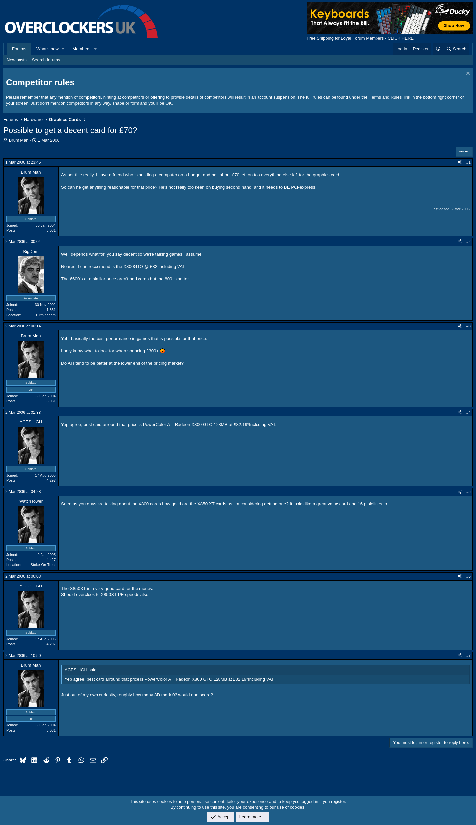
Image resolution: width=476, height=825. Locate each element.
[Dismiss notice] (467, 74)
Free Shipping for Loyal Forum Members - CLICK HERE (360, 38)
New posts (17, 59)
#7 (468, 655)
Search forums (46, 59)
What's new (47, 48)
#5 (468, 491)
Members (81, 48)
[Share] (460, 162)
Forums (19, 48)
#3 (468, 326)
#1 (468, 162)
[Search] (456, 49)
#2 (468, 241)
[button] (63, 49)
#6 (468, 576)
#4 (468, 412)
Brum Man (19, 140)
